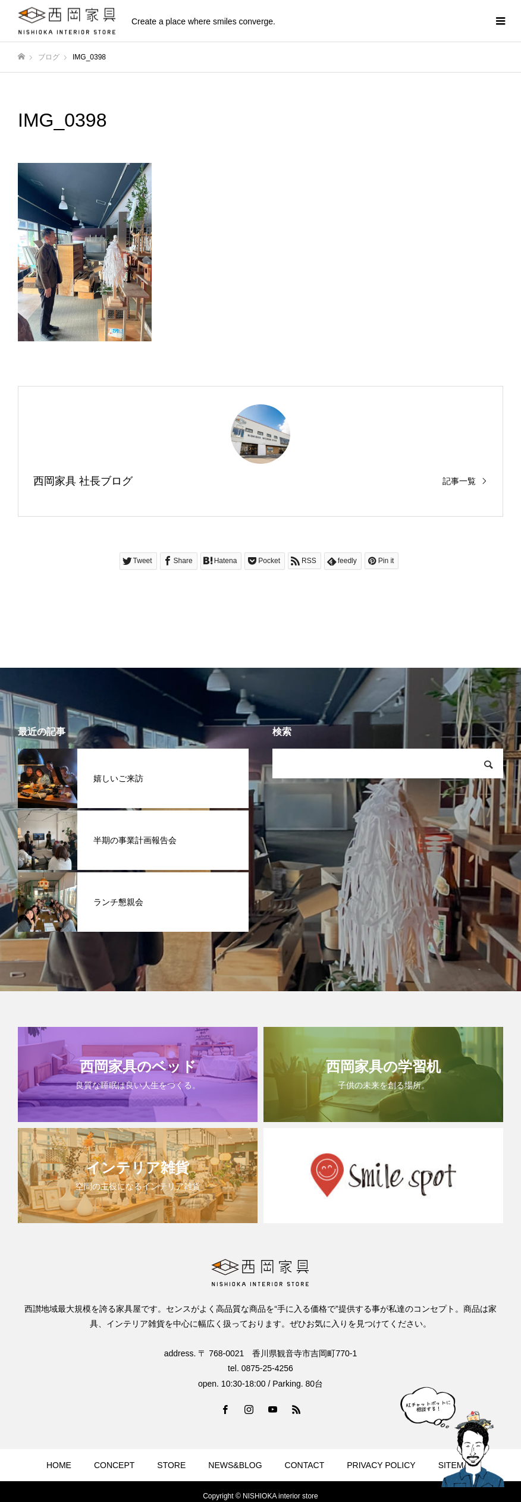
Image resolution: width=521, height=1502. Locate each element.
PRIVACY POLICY (381, 1465)
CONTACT (305, 1465)
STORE (171, 1465)
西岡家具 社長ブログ (83, 481)
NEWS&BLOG (235, 1465)
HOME (58, 1465)
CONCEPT (114, 1465)
